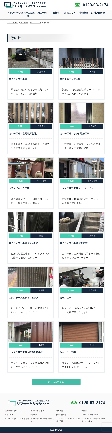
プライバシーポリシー (90, 415)
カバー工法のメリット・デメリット (42, 420)
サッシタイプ (35, 23)
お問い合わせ (98, 13)
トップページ (14, 13)
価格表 (56, 13)
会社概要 (83, 13)
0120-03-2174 (95, 4)
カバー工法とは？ (37, 411)
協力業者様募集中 (12, 411)
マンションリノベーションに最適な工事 (68, 420)
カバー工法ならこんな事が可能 (17, 419)
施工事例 (42, 13)
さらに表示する (56, 382)
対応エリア (70, 13)
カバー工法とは (28, 14)
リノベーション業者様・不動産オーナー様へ (93, 420)
